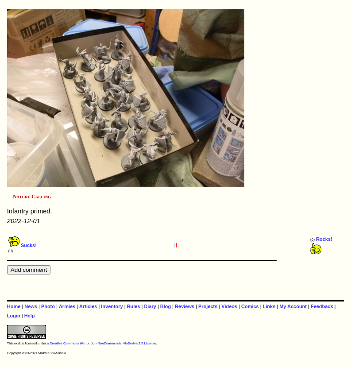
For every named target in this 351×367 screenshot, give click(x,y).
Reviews (184, 306)
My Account (293, 306)
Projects (207, 306)
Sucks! (22, 245)
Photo (48, 306)
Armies (67, 306)
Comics (250, 306)
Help (29, 315)
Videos (229, 306)
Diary (150, 306)
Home (13, 306)
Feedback (322, 306)
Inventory (112, 306)
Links (269, 306)
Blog (165, 306)
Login (13, 315)
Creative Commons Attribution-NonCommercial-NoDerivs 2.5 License (103, 343)
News (30, 306)
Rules (133, 306)
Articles (88, 306)
